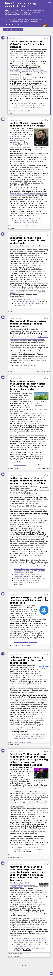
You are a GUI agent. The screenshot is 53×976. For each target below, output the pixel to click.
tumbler (33, 247)
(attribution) (38, 149)
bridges (39, 890)
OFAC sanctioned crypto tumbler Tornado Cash (22, 884)
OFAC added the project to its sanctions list (29, 337)
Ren (27, 953)
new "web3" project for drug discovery (21, 137)
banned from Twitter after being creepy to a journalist (29, 195)
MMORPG (26, 399)
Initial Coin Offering (20, 526)
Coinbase (28, 742)
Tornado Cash (30, 308)
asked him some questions (17, 141)
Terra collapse (40, 71)
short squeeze (16, 806)
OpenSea (28, 645)
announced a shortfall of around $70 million (25, 70)
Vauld (28, 111)
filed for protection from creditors (27, 58)
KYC (15, 87)
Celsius (28, 854)
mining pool (29, 329)
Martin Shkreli (31, 225)
